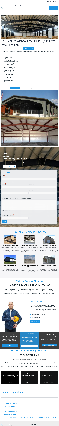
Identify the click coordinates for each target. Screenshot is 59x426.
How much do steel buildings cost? (11, 404)
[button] (51, 1)
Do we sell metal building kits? (10, 407)
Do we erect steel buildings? (10, 397)
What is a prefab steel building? (10, 415)
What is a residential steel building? (11, 412)
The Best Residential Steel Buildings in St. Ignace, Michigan (45, 418)
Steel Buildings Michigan (28, 418)
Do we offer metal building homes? (11, 410)
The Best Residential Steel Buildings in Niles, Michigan (12, 418)
